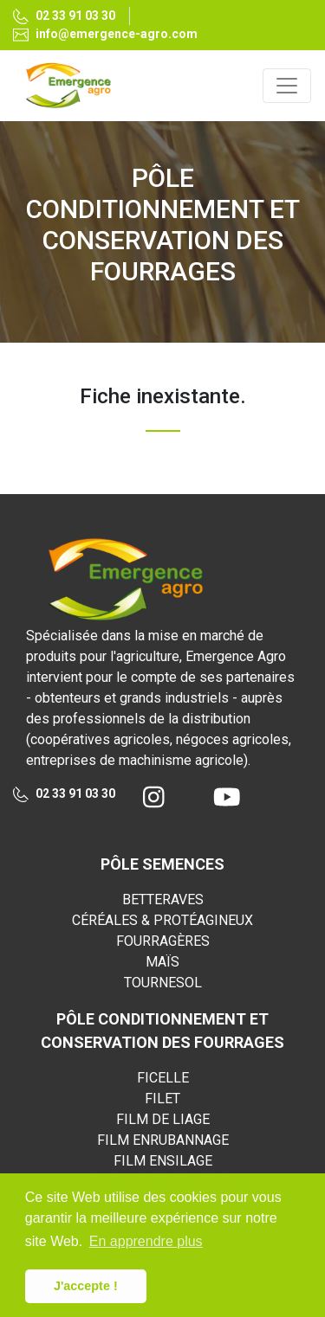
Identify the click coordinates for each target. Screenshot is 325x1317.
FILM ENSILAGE (163, 1161)
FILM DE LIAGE (163, 1119)
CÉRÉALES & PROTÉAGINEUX (162, 920)
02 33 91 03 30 (64, 17)
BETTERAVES (163, 899)
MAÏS (162, 962)
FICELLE (163, 1078)
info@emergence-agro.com (105, 34)
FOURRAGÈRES (163, 941)
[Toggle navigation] (287, 85)
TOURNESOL (163, 982)
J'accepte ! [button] (86, 1286)
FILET (162, 1098)
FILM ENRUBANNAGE (163, 1140)
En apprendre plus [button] (146, 1241)
